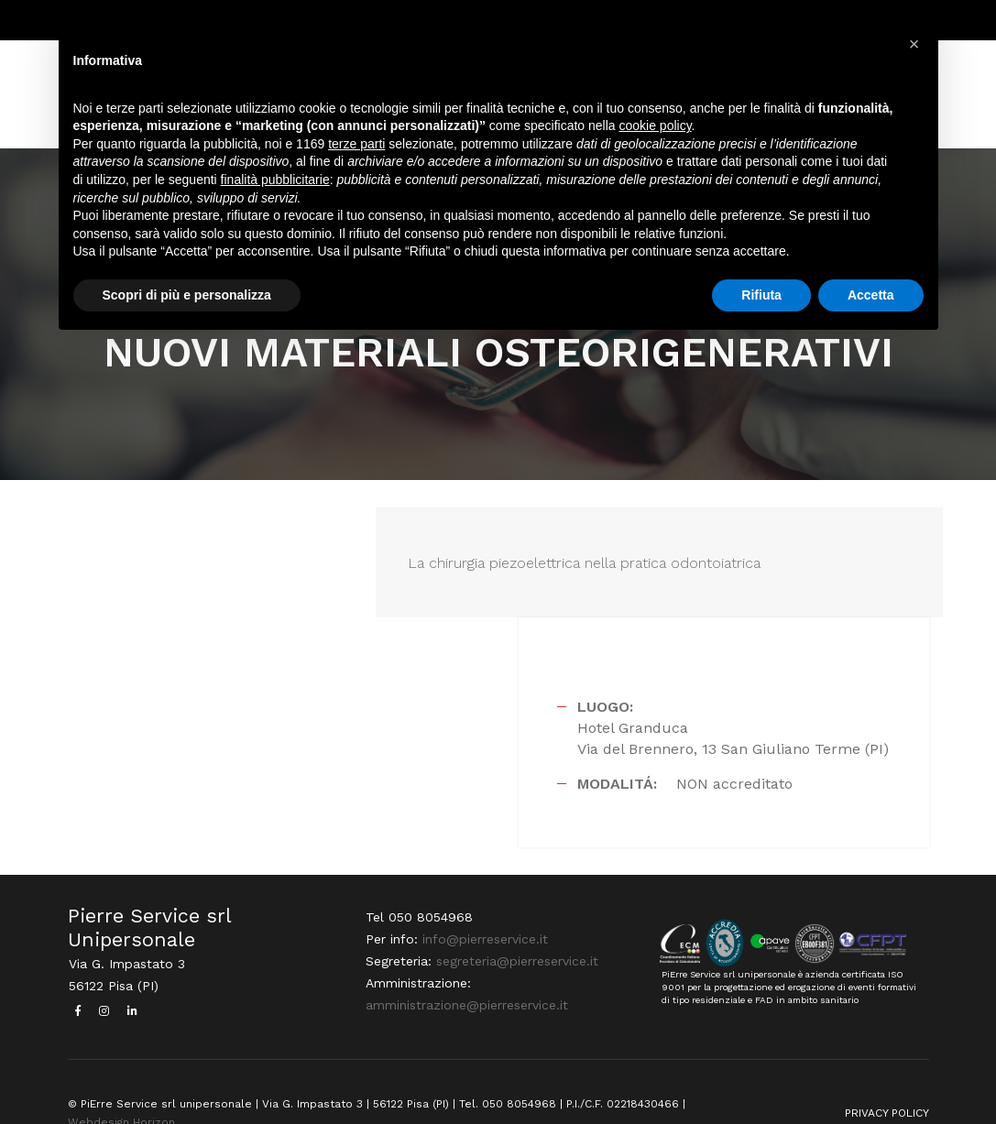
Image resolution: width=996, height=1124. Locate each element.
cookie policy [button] (654, 128)
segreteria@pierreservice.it (515, 925)
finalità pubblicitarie (275, 181)
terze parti (356, 145)
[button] (914, 44)
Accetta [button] (871, 296)
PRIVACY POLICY (887, 1075)
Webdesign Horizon (121, 1084)
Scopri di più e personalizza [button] (187, 296)
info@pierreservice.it (483, 903)
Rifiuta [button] (761, 296)
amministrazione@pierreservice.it (465, 969)
